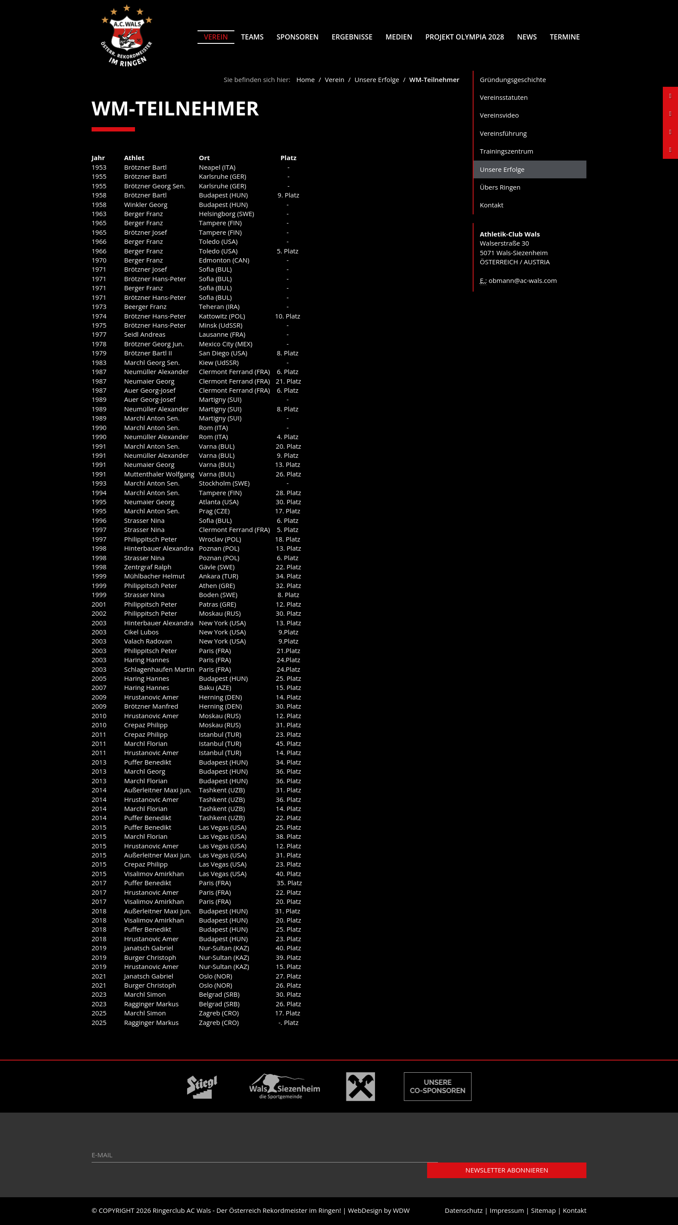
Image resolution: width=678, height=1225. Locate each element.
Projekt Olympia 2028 (464, 37)
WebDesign (365, 1211)
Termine (565, 37)
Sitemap (543, 1211)
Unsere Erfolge (377, 80)
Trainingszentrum (506, 152)
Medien (398, 37)
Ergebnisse (352, 37)
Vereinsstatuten (504, 98)
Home (305, 80)
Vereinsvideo (499, 116)
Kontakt (492, 206)
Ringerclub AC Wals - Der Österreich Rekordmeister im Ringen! (247, 1211)
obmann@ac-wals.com (523, 281)
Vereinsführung (503, 134)
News (526, 37)
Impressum (507, 1211)
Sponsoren (297, 37)
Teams (252, 37)
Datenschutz (464, 1211)
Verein (216, 37)
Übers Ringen (500, 188)
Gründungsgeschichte (513, 80)
